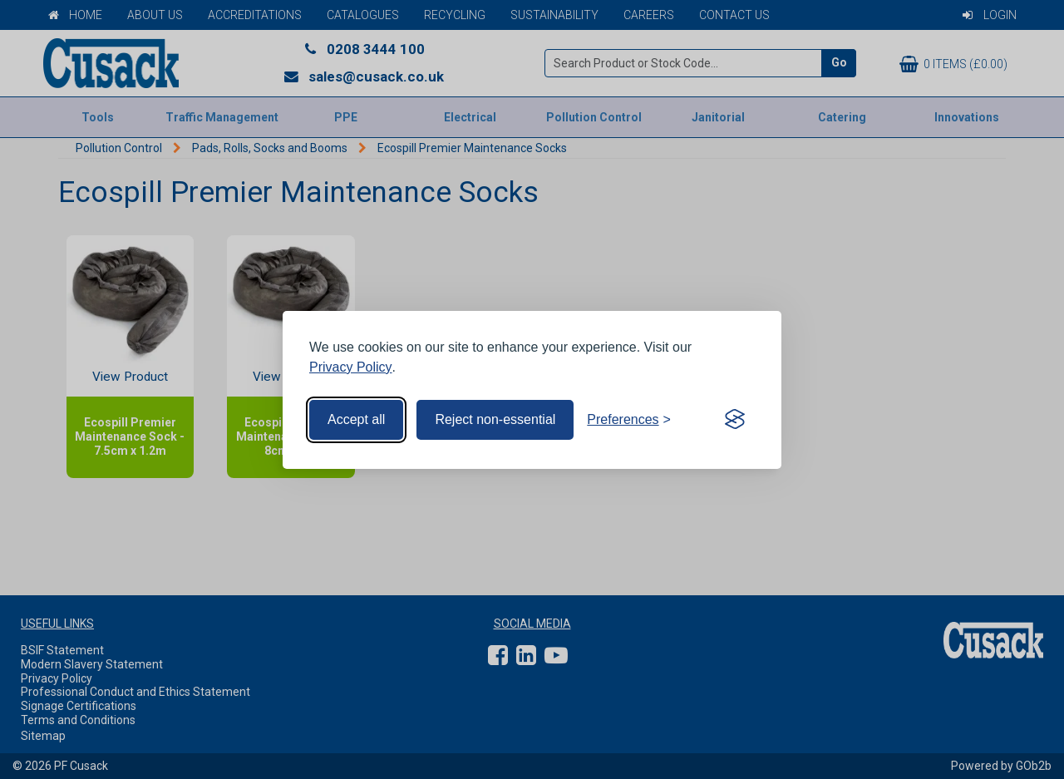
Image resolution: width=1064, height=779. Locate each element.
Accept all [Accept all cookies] (356, 419)
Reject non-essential (495, 419)
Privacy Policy (350, 367)
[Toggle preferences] (629, 419)
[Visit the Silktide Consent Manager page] (735, 420)
